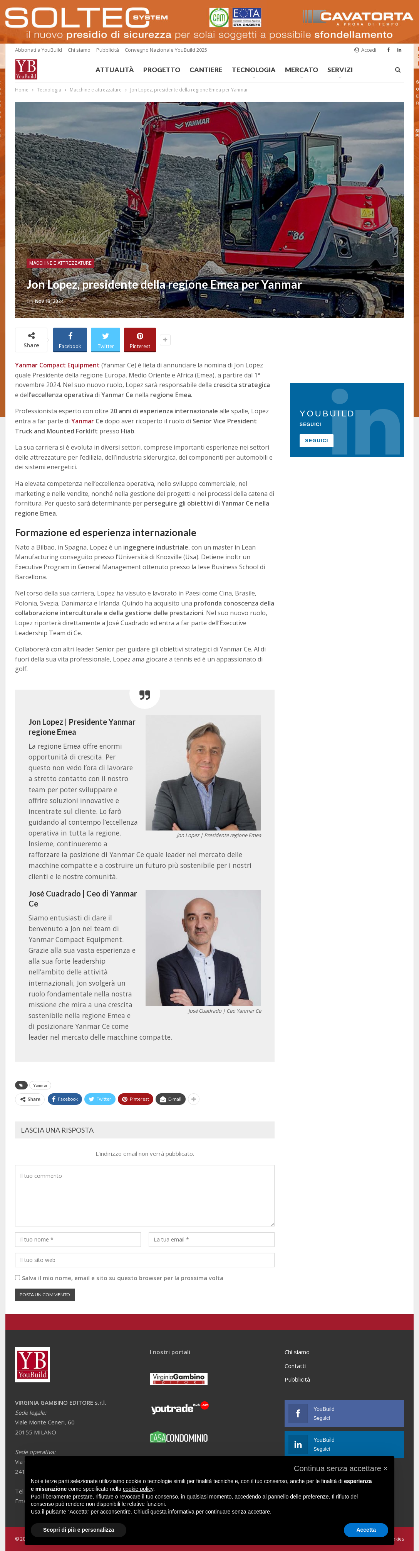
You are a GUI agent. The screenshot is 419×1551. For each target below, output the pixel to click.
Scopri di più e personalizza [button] (78, 1530)
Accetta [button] (366, 1530)
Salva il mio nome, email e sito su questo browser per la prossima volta (122, 1278)
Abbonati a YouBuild (38, 49)
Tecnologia (254, 70)
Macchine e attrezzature (60, 263)
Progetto (161, 70)
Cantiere (206, 70)
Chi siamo (79, 49)
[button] (341, 1468)
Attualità (115, 70)
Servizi (340, 70)
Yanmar (40, 1085)
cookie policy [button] (138, 1489)
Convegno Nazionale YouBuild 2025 (166, 49)
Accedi (365, 49)
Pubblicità (107, 49)
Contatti (295, 1366)
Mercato (301, 70)
